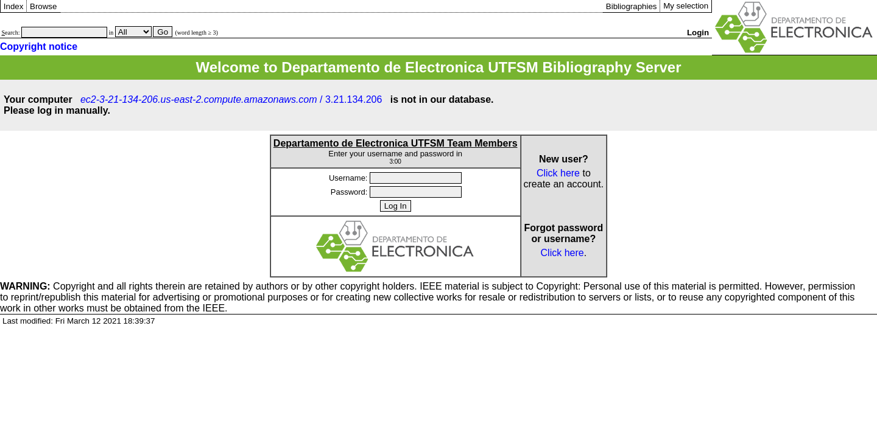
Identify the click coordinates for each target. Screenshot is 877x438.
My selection (685, 5)
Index (14, 6)
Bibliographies (631, 6)
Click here (558, 173)
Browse (43, 6)
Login (698, 32)
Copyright (47, 286)
